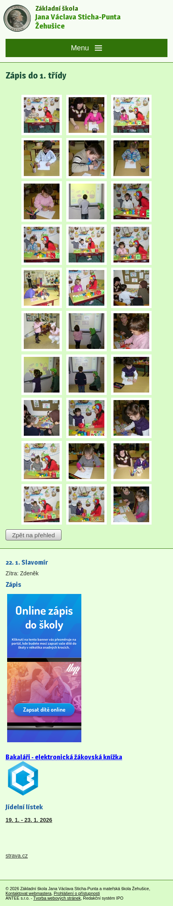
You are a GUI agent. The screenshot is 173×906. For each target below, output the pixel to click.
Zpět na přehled (33, 534)
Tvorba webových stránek (57, 898)
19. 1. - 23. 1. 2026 (29, 820)
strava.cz (17, 855)
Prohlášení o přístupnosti (77, 893)
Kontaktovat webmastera (29, 893)
